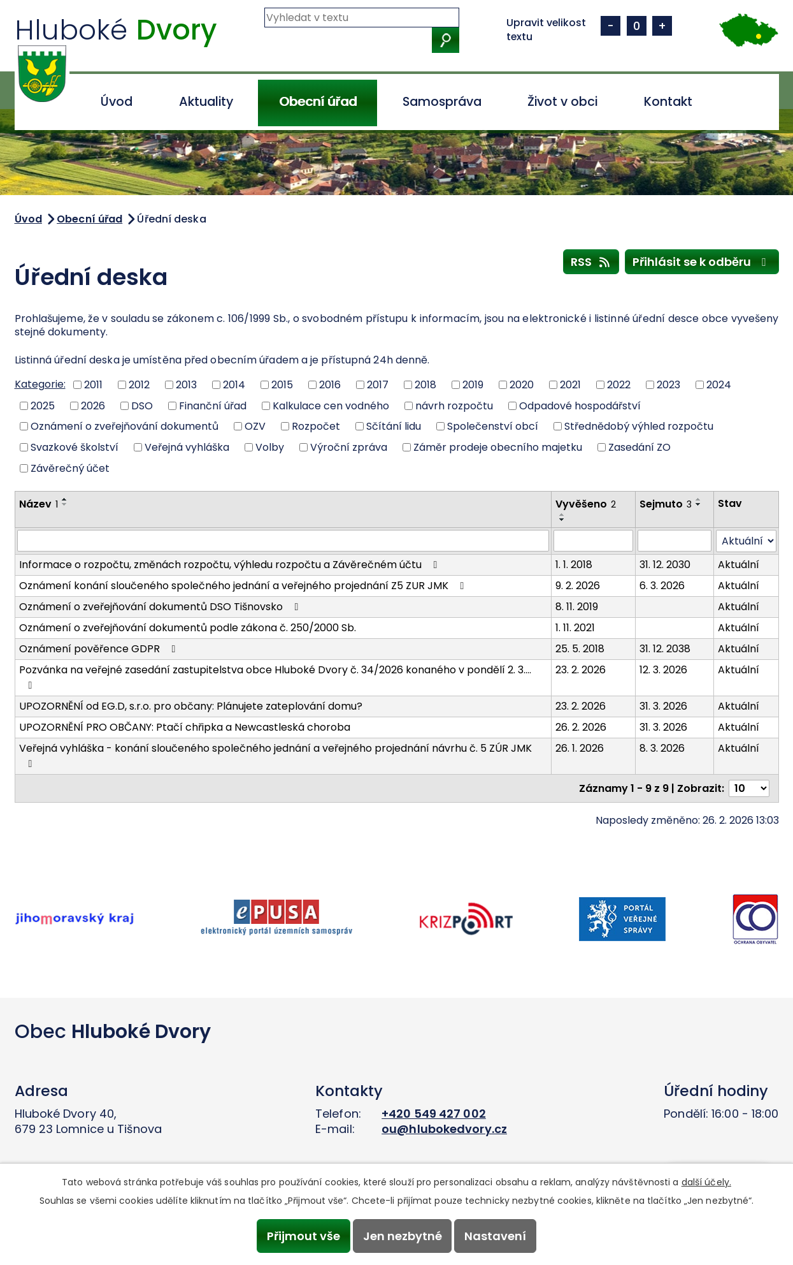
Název (38, 504)
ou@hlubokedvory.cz (444, 1129)
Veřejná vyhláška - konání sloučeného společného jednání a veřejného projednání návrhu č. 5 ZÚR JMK (275, 755)
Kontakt (668, 101)
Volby (269, 447)
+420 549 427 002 (434, 1114)
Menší (610, 26)
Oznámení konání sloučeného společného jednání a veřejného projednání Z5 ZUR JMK (244, 585)
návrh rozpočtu (454, 405)
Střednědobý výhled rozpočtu (638, 426)
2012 (139, 384)
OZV (255, 426)
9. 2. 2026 (577, 585)
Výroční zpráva (348, 447)
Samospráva (442, 101)
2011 (93, 384)
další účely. (706, 1182)
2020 (522, 384)
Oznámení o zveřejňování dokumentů (124, 426)
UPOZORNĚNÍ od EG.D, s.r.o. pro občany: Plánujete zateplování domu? (190, 706)
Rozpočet (316, 426)
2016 (330, 384)
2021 (570, 384)
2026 (93, 405)
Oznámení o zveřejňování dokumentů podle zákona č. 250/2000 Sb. (187, 627)
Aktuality (206, 101)
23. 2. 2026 (580, 669)
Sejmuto (665, 504)
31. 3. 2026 (663, 706)
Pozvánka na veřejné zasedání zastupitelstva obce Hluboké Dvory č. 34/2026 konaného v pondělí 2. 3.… (275, 676)
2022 (619, 384)
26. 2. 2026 (580, 727)
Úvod (116, 101)
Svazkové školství (74, 447)
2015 (282, 384)
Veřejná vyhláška (187, 447)
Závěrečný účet (70, 467)
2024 (718, 384)
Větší (662, 26)
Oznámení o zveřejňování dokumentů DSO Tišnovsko (161, 606)
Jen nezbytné (402, 1236)
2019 (472, 384)
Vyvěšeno (585, 504)
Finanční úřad (212, 405)
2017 (378, 384)
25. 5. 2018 (579, 648)
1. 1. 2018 (573, 564)
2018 (425, 384)
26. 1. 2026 (579, 748)
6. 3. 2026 (662, 585)
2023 (668, 384)
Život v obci (562, 101)
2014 (234, 384)
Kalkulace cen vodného (331, 405)
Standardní (637, 26)
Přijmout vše (302, 1236)
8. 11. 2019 (576, 606)
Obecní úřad (318, 101)
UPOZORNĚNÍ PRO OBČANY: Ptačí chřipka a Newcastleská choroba (184, 727)
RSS (591, 261)
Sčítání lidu (393, 426)
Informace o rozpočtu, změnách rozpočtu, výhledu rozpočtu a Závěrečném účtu (230, 564)
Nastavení (496, 1236)
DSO (142, 405)
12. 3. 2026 (663, 669)
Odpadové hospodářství (580, 405)
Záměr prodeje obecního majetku (497, 447)
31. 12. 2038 (664, 648)
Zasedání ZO (639, 447)
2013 (186, 384)
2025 (43, 405)
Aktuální (738, 564)
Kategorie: (40, 384)
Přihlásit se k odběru (701, 261)
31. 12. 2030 (664, 564)
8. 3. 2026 (662, 748)
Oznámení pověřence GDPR (99, 648)
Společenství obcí (492, 426)
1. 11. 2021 (575, 627)
